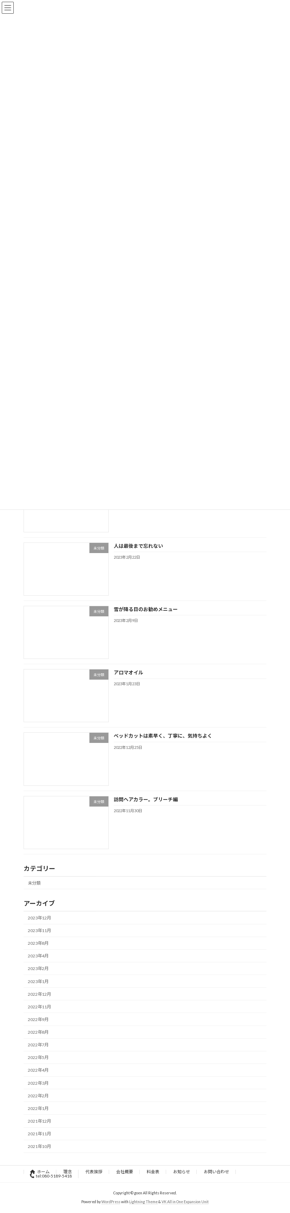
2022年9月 (38, 1019)
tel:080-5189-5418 (51, 1176)
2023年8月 (38, 943)
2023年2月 (38, 968)
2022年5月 (38, 1057)
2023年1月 (38, 981)
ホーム (40, 1171)
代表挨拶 (94, 1171)
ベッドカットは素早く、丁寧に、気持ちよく (163, 736)
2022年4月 (38, 1070)
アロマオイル (128, 672)
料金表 (153, 1171)
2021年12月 (39, 1121)
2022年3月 (38, 1082)
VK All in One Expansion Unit (185, 1202)
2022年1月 (38, 1108)
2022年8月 (38, 1032)
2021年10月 (39, 1146)
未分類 (34, 883)
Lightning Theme (143, 1202)
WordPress (110, 1202)
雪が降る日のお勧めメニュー (146, 609)
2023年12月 (39, 917)
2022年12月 (39, 994)
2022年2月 (38, 1095)
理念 (67, 1171)
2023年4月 (38, 955)
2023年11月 (39, 930)
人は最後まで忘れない (138, 546)
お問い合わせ (216, 1171)
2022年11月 (39, 1006)
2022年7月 (38, 1044)
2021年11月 (39, 1133)
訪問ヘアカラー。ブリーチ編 (146, 799)
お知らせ (181, 1171)
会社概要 (124, 1171)
